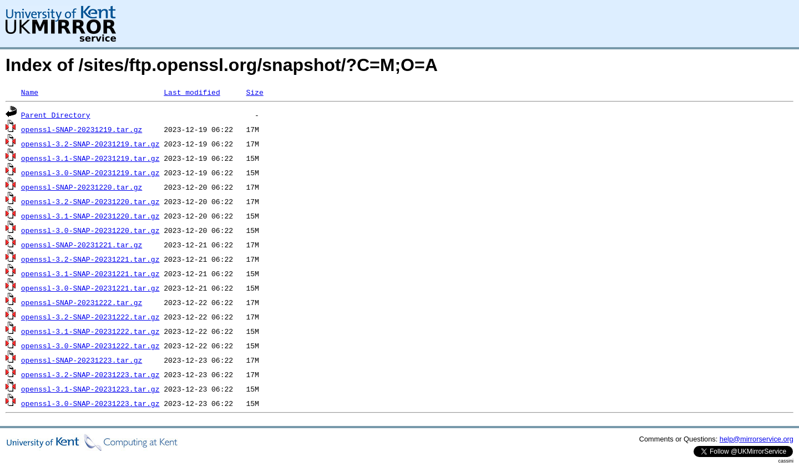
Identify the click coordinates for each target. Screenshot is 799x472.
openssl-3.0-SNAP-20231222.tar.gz (90, 346)
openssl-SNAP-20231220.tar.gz (81, 187)
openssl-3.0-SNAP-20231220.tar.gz (90, 230)
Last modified (192, 92)
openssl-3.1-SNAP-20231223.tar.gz (90, 389)
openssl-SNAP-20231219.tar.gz (81, 129)
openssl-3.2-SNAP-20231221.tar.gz (90, 259)
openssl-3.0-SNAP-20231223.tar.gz (90, 403)
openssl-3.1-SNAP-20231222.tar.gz (90, 331)
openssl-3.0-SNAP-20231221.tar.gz (90, 288)
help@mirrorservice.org (756, 439)
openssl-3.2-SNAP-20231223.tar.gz (90, 374)
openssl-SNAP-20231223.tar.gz (81, 360)
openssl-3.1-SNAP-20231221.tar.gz (90, 273)
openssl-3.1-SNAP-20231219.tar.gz (90, 158)
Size (254, 92)
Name (29, 92)
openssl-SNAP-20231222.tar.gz (81, 302)
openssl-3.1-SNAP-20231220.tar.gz (90, 216)
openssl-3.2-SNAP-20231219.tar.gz (90, 144)
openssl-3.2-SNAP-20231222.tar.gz (90, 317)
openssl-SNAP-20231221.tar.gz (81, 245)
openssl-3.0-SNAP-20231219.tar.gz (90, 172)
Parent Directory (55, 115)
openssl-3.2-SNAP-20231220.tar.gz (90, 201)
